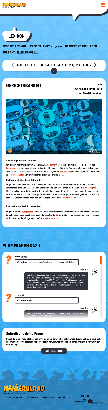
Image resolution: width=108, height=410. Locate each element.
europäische (27, 211)
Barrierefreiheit (66, 397)
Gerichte (51, 165)
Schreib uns (54, 351)
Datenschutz (48, 397)
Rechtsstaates (13, 168)
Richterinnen (66, 171)
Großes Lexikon (14, 46)
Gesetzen (66, 197)
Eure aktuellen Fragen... (20, 52)
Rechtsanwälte (17, 175)
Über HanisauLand (15, 397)
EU (57, 215)
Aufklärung (88, 188)
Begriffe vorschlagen (81, 46)
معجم (58, 46)
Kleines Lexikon (41, 46)
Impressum (32, 397)
